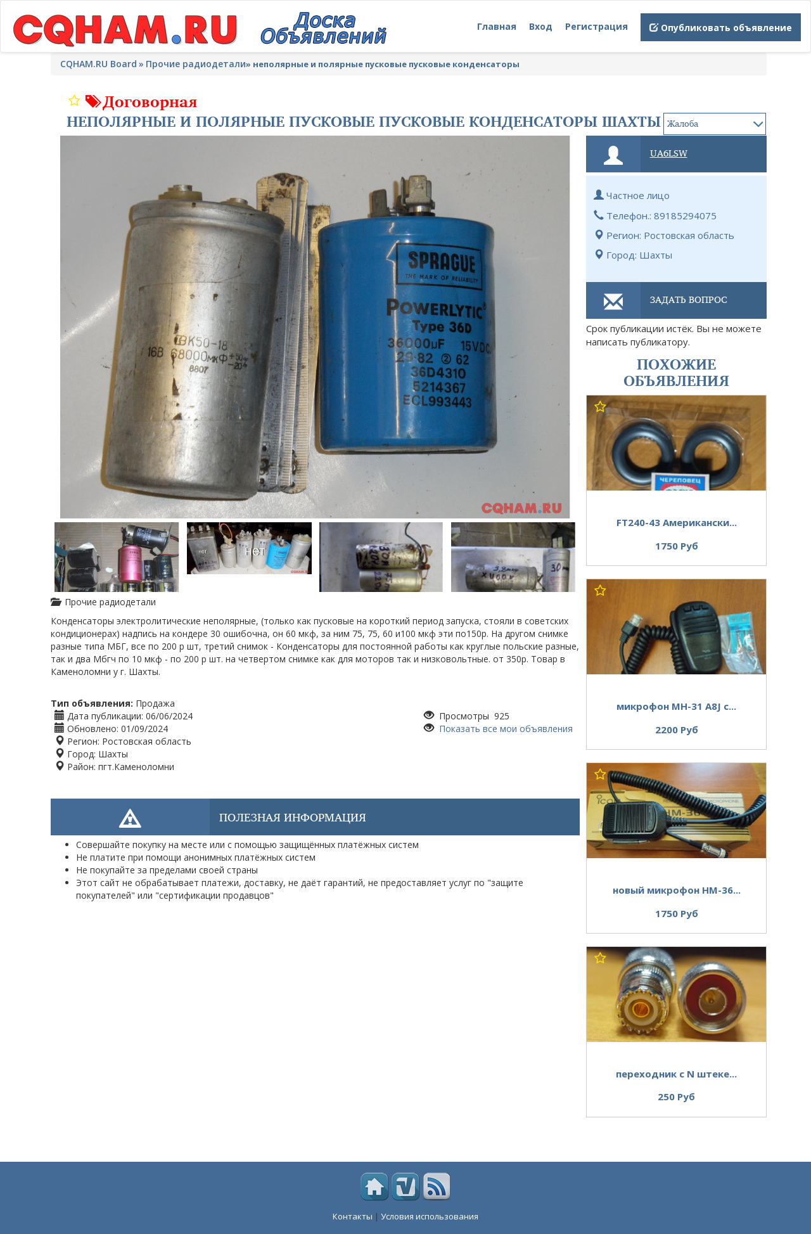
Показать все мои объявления (505, 729)
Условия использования (429, 1216)
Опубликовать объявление (720, 28)
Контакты (353, 1216)
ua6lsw (668, 153)
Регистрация (596, 26)
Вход (540, 26)
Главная (496, 26)
